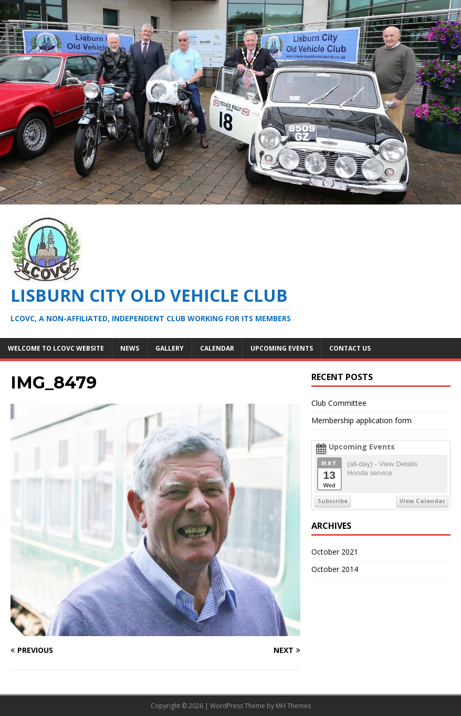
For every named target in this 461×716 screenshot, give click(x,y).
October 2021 (334, 552)
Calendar (217, 348)
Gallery (169, 348)
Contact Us (350, 348)
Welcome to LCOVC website (56, 348)
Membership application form (361, 420)
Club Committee (338, 403)
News (129, 348)
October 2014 (334, 569)
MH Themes (293, 705)
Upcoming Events (281, 348)
